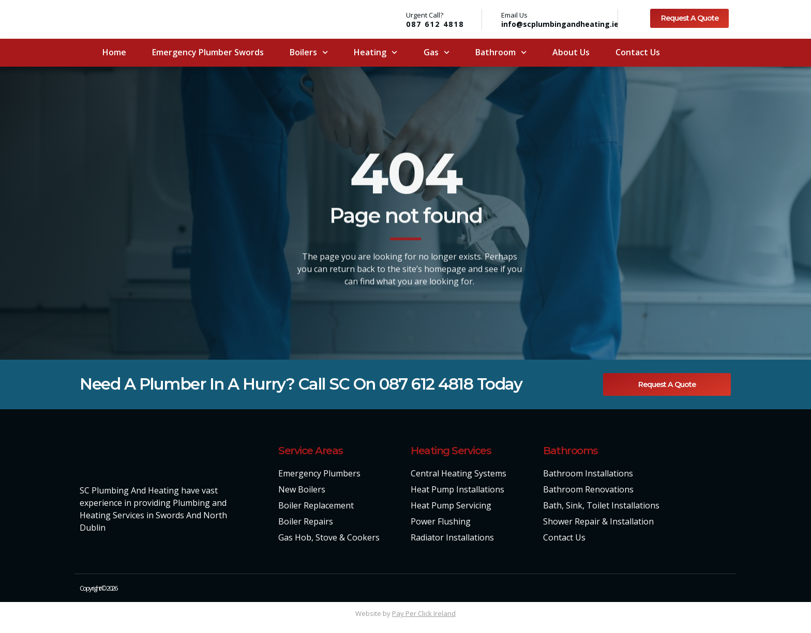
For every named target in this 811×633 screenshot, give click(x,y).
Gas (436, 52)
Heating (375, 52)
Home (114, 52)
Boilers (309, 52)
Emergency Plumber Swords (208, 52)
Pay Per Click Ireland (424, 614)
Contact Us (637, 52)
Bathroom (501, 52)
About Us (571, 52)
